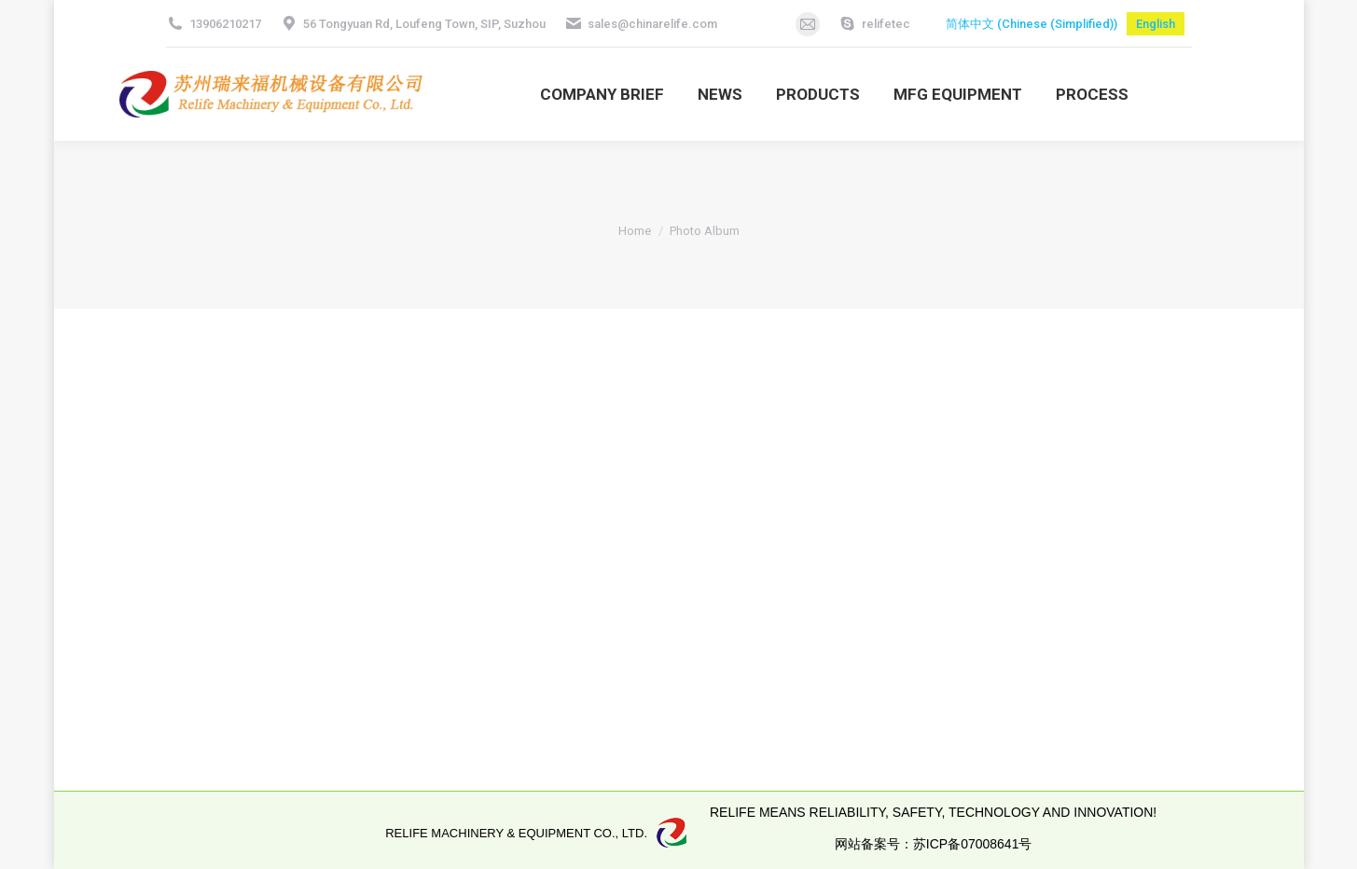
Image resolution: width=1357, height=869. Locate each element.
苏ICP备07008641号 (972, 843)
